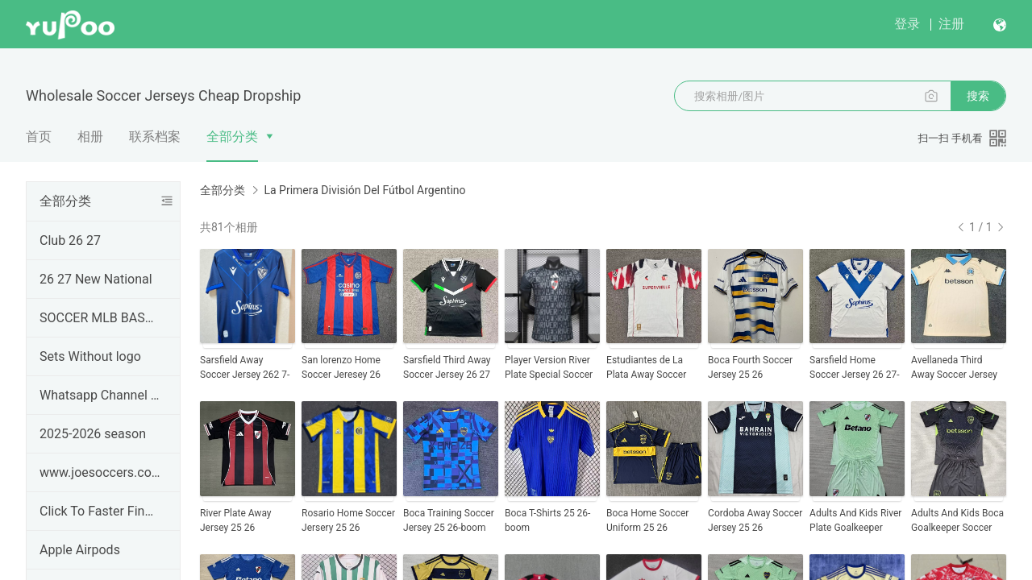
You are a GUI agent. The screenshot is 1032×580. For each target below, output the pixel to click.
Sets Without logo (90, 356)
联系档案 (155, 136)
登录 (907, 23)
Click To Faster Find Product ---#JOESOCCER (100, 511)
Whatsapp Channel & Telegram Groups (100, 395)
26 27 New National (96, 279)
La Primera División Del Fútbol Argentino (364, 190)
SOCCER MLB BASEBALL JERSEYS (100, 317)
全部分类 (232, 136)
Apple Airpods (80, 549)
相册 (90, 136)
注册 (951, 23)
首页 (39, 136)
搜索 (978, 95)
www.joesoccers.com (100, 472)
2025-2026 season (93, 433)
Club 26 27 (70, 240)
